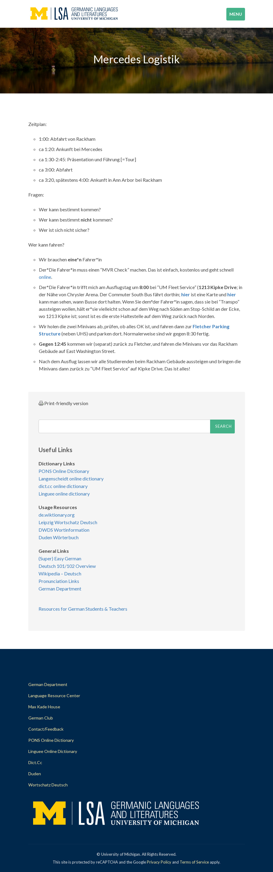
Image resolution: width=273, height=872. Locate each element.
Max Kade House (44, 706)
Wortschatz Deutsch (48, 784)
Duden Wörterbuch (59, 537)
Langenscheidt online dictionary (71, 478)
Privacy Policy (159, 862)
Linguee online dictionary (64, 493)
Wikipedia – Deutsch (60, 573)
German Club (40, 717)
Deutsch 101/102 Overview (67, 566)
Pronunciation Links (59, 581)
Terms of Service (194, 862)
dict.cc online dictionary (63, 486)
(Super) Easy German (60, 558)
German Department (60, 588)
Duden (34, 773)
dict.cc (35, 762)
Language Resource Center (54, 695)
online (45, 277)
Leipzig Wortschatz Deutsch (68, 522)
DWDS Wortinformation (64, 530)
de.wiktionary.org (57, 515)
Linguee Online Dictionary (52, 751)
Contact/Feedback (46, 729)
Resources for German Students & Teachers (83, 609)
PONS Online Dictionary (64, 471)
